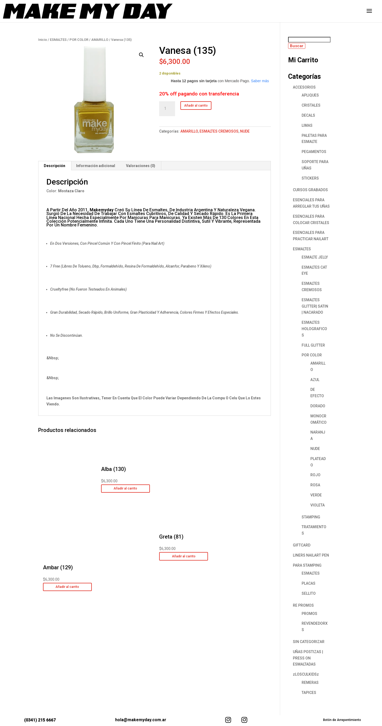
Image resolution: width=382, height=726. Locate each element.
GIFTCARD (301, 545)
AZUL (314, 380)
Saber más (260, 81)
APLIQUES (310, 95)
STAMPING (311, 517)
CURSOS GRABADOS (310, 190)
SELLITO (309, 593)
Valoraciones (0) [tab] (140, 166)
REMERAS (310, 682)
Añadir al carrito (196, 105)
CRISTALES (311, 105)
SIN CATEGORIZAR (308, 642)
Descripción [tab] (54, 166)
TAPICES (309, 692)
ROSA (315, 485)
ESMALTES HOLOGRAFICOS (314, 328)
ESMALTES (58, 40)
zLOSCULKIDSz (306, 674)
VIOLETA (317, 505)
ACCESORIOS (304, 87)
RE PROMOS (303, 605)
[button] (141, 55)
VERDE (316, 495)
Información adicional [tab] (95, 166)
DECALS (308, 115)
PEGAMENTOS (314, 152)
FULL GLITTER (313, 345)
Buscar (296, 45)
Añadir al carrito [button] (67, 587)
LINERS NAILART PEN (311, 555)
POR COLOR (79, 40)
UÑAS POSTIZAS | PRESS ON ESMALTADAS (308, 658)
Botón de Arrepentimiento (342, 720)
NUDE (245, 131)
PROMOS (309, 613)
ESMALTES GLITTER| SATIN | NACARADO (315, 306)
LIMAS (307, 125)
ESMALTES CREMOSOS (218, 131)
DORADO (317, 406)
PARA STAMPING (307, 565)
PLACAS (308, 583)
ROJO (315, 475)
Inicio (42, 40)
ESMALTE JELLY (315, 257)
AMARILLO (99, 40)
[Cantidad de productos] (167, 108)
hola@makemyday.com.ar (140, 719)
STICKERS (310, 178)
